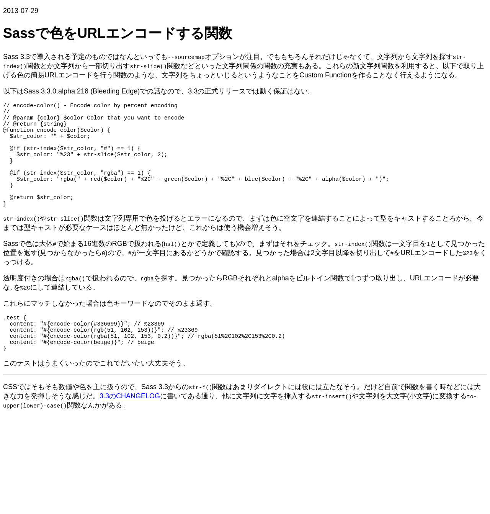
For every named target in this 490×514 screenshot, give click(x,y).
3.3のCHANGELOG (130, 431)
